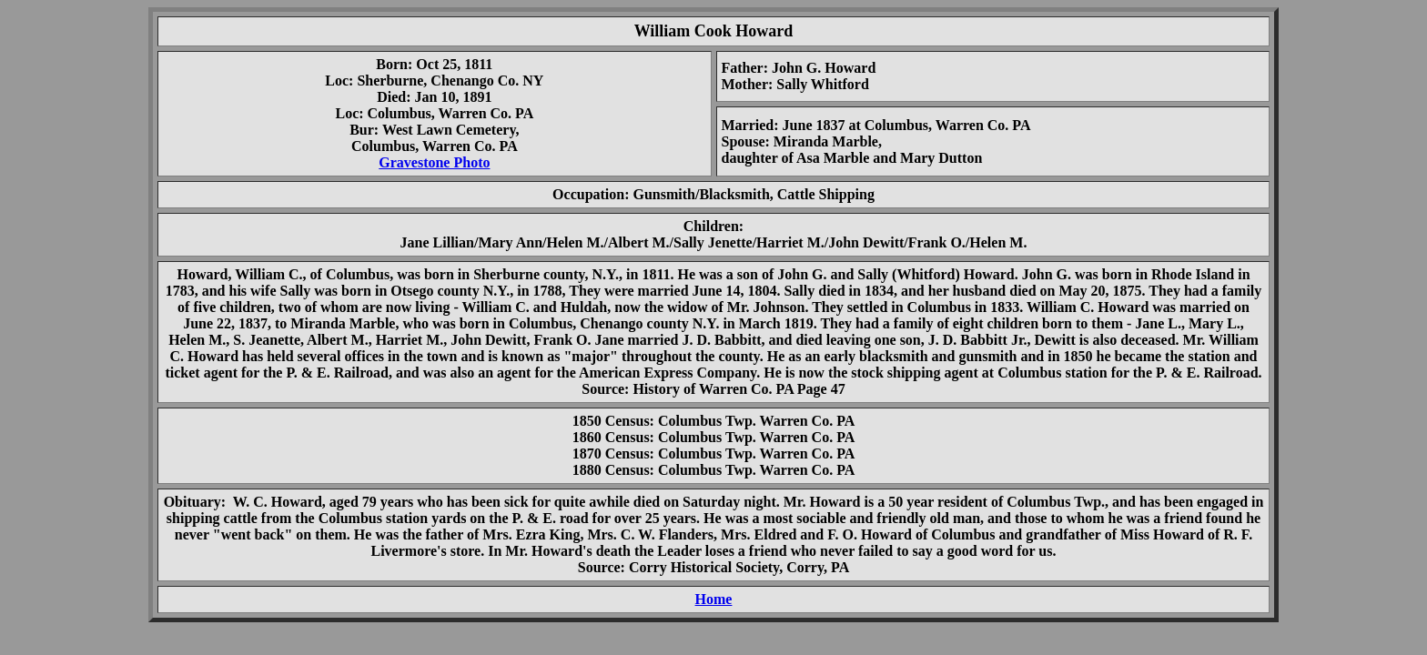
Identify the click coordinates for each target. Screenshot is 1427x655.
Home (714, 599)
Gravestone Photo (434, 162)
